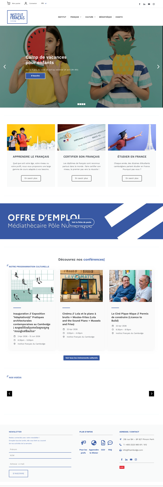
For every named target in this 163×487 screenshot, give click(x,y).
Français (74, 17)
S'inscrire (30, 74)
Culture (89, 17)
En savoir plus (31, 177)
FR (42, 3)
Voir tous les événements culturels (81, 357)
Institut (62, 17)
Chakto (119, 17)
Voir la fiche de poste (81, 220)
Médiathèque (105, 17)
